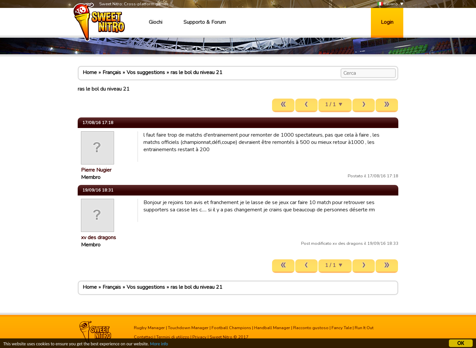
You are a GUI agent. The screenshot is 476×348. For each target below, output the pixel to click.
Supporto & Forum (204, 22)
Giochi (155, 22)
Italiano (387, 4)
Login (387, 22)
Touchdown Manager (188, 328)
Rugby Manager (149, 328)
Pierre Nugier (96, 170)
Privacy (199, 337)
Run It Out (364, 328)
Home (90, 72)
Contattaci (143, 337)
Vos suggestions (146, 72)
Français (111, 72)
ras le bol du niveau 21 (196, 72)
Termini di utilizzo (172, 337)
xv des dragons (98, 237)
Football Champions (231, 328)
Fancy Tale (342, 328)
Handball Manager (272, 328)
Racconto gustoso (311, 328)
